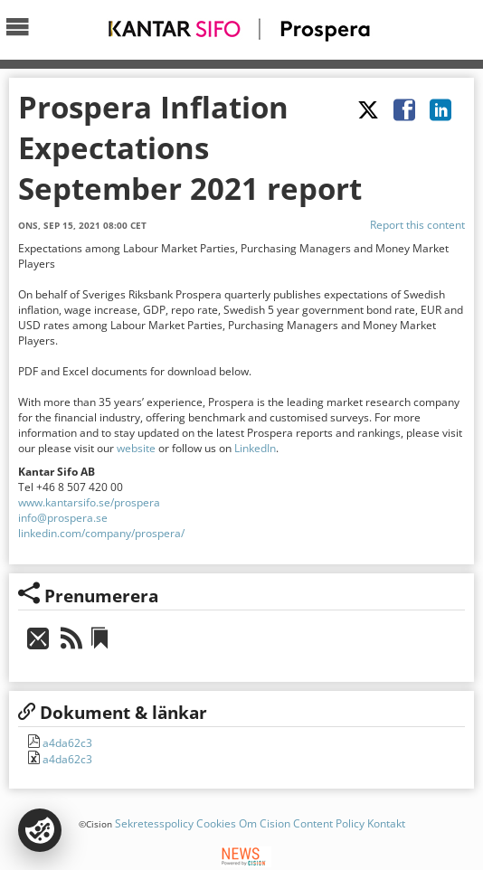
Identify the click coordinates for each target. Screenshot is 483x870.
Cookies (216, 823)
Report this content (417, 224)
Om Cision (264, 823)
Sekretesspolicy (154, 823)
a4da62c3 (66, 743)
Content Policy (329, 823)
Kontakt (386, 823)
